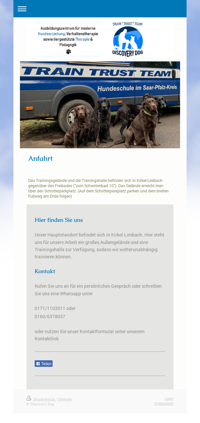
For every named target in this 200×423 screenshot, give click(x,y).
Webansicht (164, 403)
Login (169, 398)
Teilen (43, 364)
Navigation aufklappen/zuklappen (100, 9)
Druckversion (41, 399)
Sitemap (65, 399)
